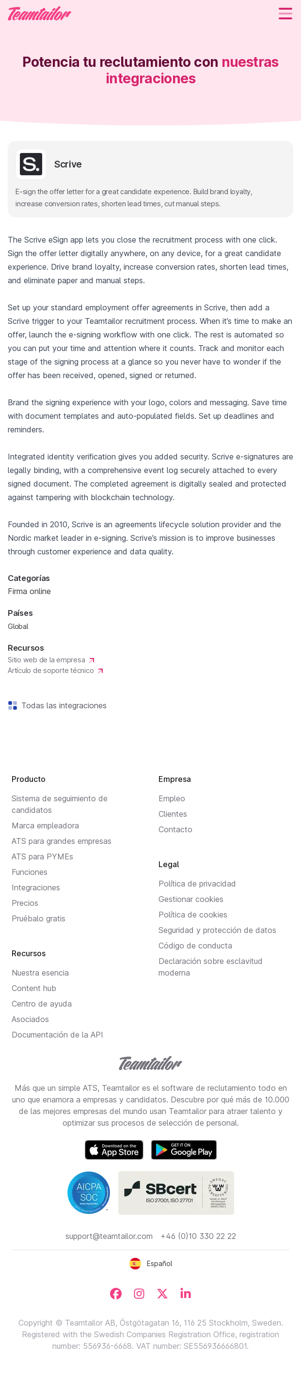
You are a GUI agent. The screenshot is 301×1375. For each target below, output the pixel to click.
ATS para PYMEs (42, 856)
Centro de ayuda (42, 1003)
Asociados (30, 1019)
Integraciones (36, 887)
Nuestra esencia (40, 973)
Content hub (34, 988)
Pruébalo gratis (38, 918)
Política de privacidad (197, 883)
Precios (25, 903)
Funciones (30, 872)
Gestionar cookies (190, 899)
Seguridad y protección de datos (217, 930)
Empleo (171, 798)
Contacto (175, 829)
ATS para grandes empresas (61, 841)
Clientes (172, 814)
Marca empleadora (45, 825)
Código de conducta (195, 945)
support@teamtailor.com (109, 1236)
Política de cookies (192, 914)
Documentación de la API (57, 1034)
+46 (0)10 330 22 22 (198, 1236)
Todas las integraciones (62, 705)
